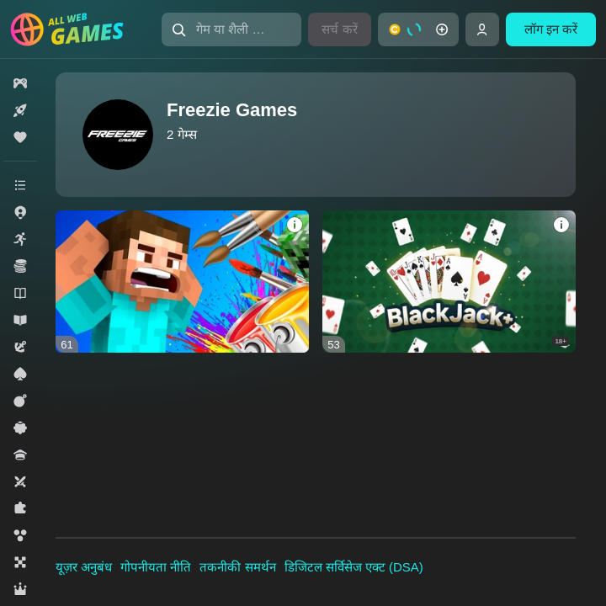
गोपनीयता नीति (155, 567)
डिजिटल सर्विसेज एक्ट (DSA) (353, 567)
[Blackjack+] (449, 281)
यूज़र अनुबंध (84, 567)
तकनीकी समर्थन (237, 567)
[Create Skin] (182, 281)
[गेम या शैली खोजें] (231, 29)
